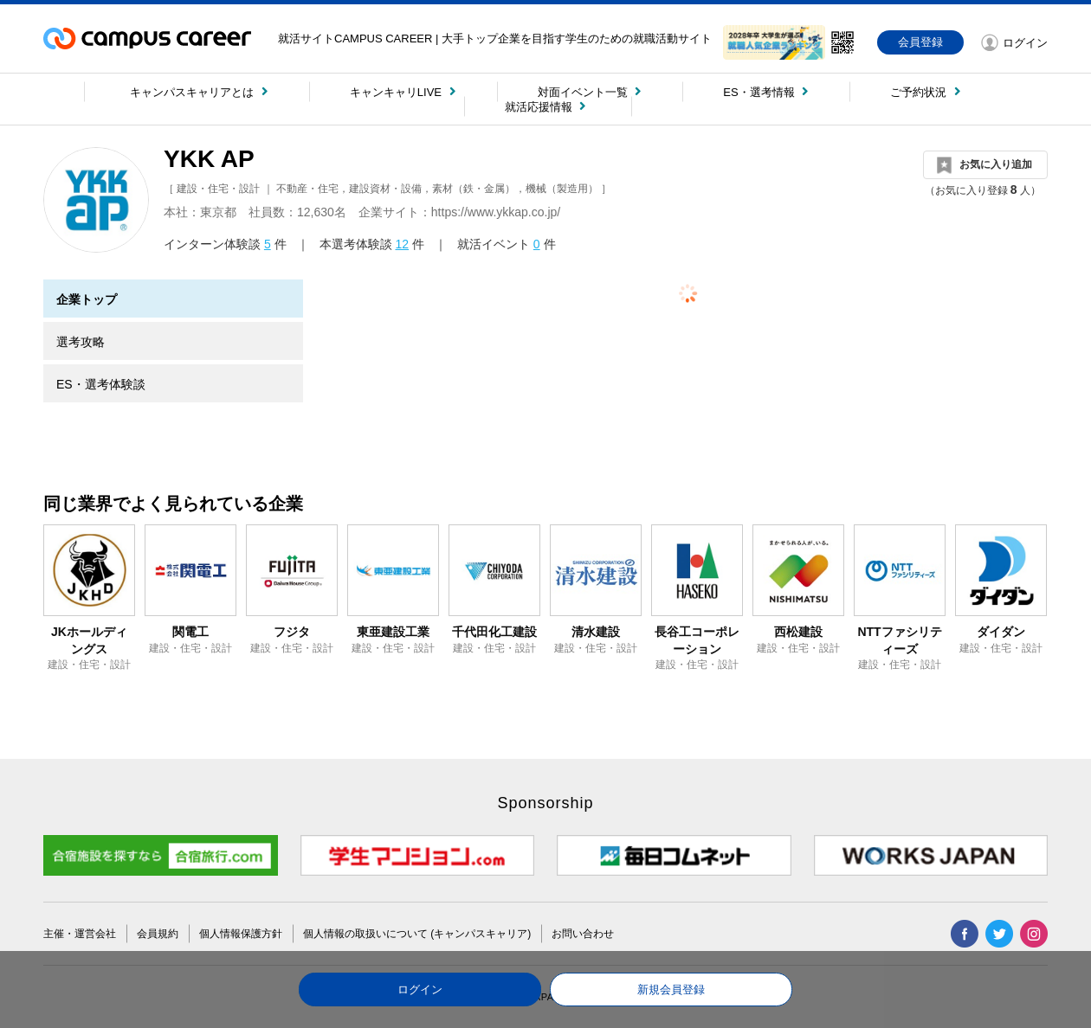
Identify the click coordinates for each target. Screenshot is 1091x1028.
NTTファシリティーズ (899, 640)
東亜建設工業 (393, 632)
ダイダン (1001, 632)
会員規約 (157, 934)
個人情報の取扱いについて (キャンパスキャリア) (417, 934)
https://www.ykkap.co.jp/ (495, 212)
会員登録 (920, 41)
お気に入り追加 (995, 164)
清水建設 (595, 632)
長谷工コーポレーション (697, 640)
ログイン (419, 989)
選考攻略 (80, 342)
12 (402, 244)
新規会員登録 (671, 989)
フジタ (292, 632)
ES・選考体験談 (100, 384)
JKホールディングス (89, 640)
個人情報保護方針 (240, 934)
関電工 (190, 632)
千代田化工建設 (494, 632)
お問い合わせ (583, 934)
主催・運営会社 (79, 934)
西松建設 (798, 632)
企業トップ (86, 299)
